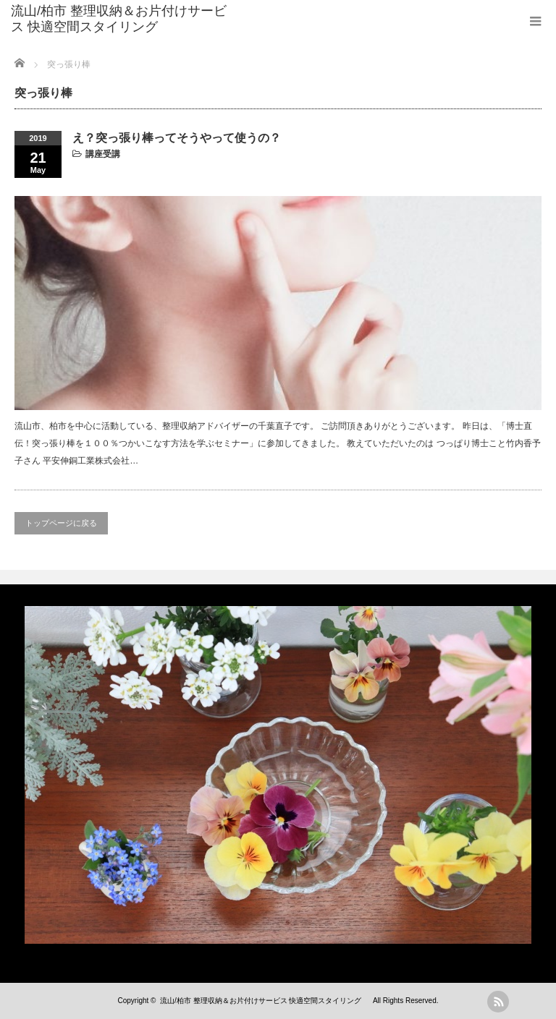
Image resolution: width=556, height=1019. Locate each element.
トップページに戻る (61, 523)
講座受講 (102, 154)
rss (498, 1001)
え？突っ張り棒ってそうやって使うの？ (176, 138)
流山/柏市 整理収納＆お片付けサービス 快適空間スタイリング (119, 19)
